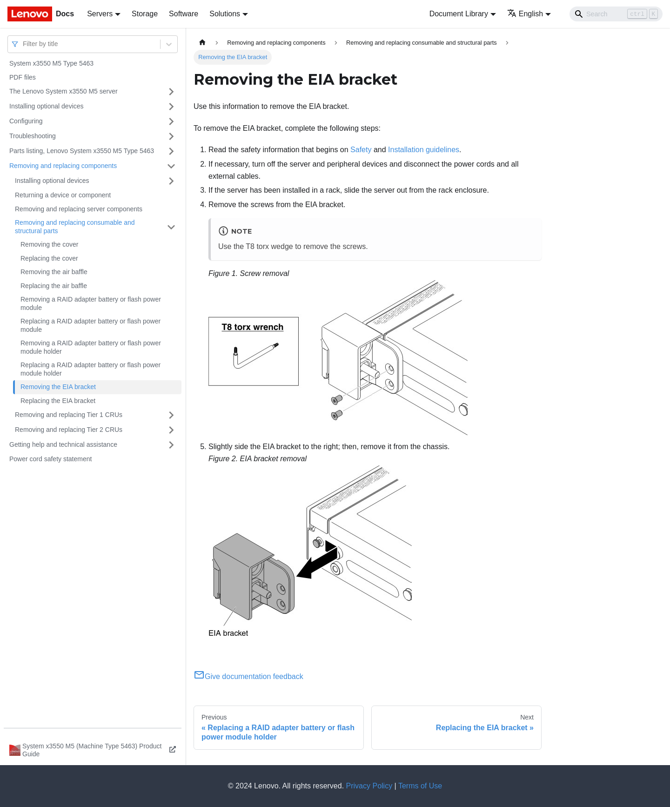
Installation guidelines (423, 150)
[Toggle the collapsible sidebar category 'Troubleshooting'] (171, 136)
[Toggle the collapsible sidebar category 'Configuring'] (171, 121)
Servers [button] (100, 14)
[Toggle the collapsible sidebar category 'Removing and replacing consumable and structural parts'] (171, 227)
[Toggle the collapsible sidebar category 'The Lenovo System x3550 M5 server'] (171, 91)
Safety (360, 150)
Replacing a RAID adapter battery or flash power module (90, 325)
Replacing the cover (49, 258)
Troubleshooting (32, 136)
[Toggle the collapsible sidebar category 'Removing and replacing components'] (171, 166)
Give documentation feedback (248, 676)
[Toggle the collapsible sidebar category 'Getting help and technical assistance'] (171, 444)
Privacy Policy (369, 786)
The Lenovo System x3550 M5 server (63, 91)
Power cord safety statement (50, 459)
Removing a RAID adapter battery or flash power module (90, 303)
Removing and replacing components (63, 165)
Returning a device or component (63, 195)
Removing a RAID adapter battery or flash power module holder (90, 347)
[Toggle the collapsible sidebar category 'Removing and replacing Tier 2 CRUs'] (171, 430)
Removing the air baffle (53, 272)
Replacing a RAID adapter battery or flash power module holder (90, 369)
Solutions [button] (224, 14)
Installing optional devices (46, 106)
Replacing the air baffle (53, 285)
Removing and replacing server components (78, 209)
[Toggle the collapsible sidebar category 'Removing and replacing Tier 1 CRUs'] (171, 415)
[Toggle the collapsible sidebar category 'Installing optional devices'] (171, 106)
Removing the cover (49, 244)
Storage (145, 14)
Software (183, 14)
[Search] (616, 14)
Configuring (26, 121)
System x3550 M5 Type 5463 (51, 63)
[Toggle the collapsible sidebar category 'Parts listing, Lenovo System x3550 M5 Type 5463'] (171, 151)
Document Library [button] (458, 14)
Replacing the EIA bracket (57, 400)
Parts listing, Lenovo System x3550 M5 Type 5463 (81, 151)
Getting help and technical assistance (63, 444)
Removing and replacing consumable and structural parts (75, 227)
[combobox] (24, 44)
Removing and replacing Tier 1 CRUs (68, 414)
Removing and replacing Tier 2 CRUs (68, 429)
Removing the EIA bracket (58, 386)
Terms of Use (420, 786)
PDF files (22, 77)
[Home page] (202, 42)
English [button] (525, 14)
